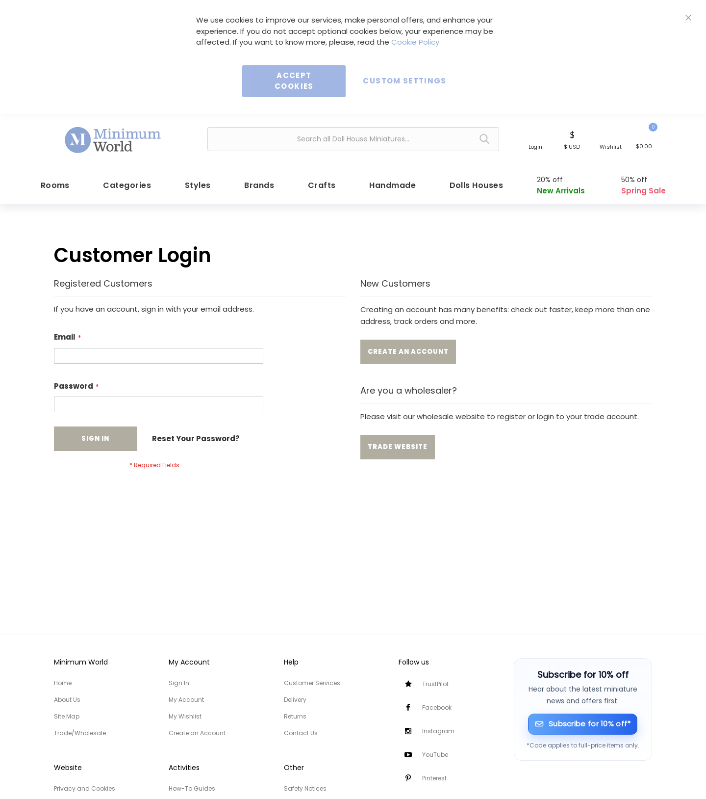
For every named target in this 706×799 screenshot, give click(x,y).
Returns (295, 716)
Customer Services (312, 683)
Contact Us (301, 733)
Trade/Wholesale (80, 733)
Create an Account (197, 733)
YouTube (435, 754)
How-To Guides (192, 788)
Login (535, 147)
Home (63, 683)
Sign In (179, 683)
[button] (572, 139)
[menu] (353, 183)
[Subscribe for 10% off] (582, 724)
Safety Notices (305, 788)
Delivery (295, 699)
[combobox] (353, 139)
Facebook (437, 707)
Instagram (438, 731)
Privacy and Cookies (84, 788)
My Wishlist (185, 716)
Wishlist (611, 147)
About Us (67, 699)
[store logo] (113, 138)
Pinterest (434, 778)
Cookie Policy (415, 42)
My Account (186, 699)
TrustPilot (435, 684)
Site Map (66, 716)
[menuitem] (54, 183)
